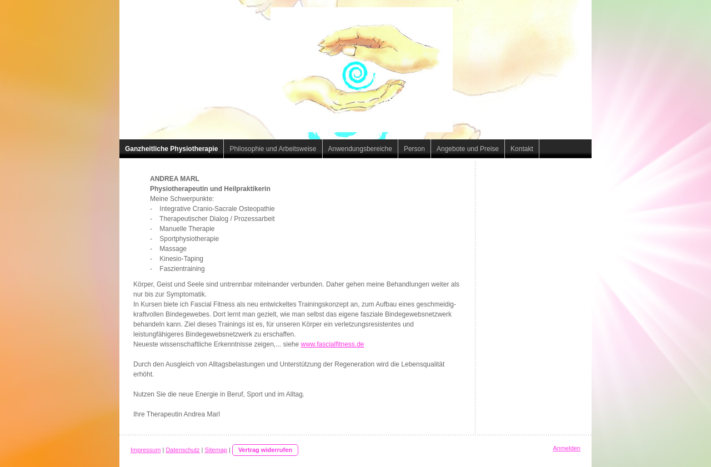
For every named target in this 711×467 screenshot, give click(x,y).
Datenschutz (182, 449)
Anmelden (566, 448)
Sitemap (216, 449)
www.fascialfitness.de (332, 344)
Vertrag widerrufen (265, 449)
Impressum (146, 449)
